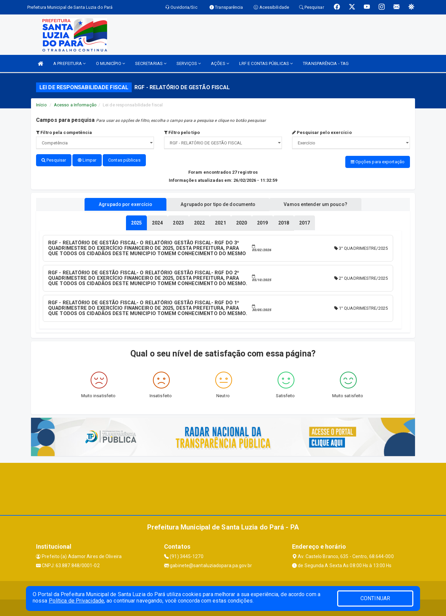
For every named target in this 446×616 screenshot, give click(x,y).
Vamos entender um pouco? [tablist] (315, 204)
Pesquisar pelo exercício (322, 132)
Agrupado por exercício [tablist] (125, 204)
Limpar (87, 160)
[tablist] (136, 222)
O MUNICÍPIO (110, 63)
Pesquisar (53, 160)
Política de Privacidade (76, 600)
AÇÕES (220, 63)
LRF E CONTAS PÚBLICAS (266, 63)
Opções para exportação (378, 161)
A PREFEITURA (69, 63)
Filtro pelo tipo (182, 132)
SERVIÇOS (189, 63)
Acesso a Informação (75, 104)
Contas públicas (124, 160)
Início (41, 104)
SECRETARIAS (150, 63)
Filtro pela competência (64, 132)
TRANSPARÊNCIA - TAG (326, 63)
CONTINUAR (375, 598)
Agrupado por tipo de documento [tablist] (218, 204)
